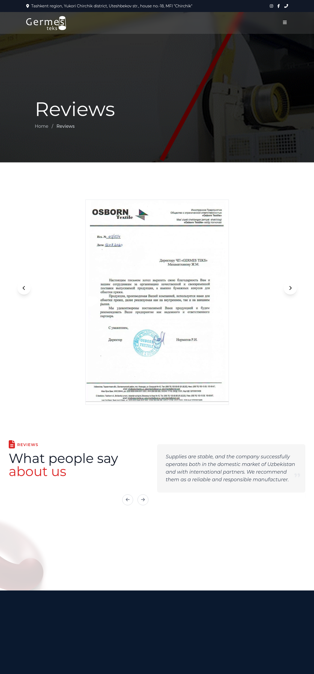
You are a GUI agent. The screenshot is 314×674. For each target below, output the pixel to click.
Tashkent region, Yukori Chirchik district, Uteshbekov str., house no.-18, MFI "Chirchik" (109, 6)
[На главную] (46, 23)
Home (42, 126)
